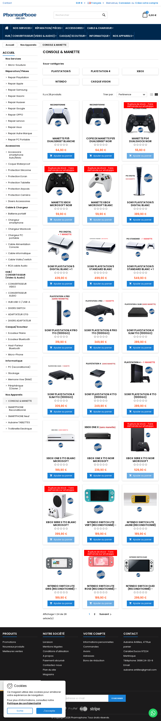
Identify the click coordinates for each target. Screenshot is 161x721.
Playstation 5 (61, 71)
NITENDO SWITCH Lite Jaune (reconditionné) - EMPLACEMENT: (140, 525)
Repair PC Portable (19, 139)
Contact (7, 2)
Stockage (13, 373)
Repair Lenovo (16, 121)
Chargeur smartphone (15, 221)
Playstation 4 (100, 71)
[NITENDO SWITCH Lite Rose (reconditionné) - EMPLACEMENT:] (100, 553)
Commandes (91, 646)
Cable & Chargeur (99, 28)
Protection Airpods (19, 188)
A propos (48, 656)
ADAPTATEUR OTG (18, 314)
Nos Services (22, 28)
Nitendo (61, 81)
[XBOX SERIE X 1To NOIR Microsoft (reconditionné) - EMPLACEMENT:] (140, 425)
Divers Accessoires (19, 201)
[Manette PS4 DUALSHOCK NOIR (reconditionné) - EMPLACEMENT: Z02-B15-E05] (140, 105)
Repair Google (16, 108)
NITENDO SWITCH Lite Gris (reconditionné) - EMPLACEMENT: (61, 588)
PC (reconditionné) (19, 367)
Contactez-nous (52, 665)
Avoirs (86, 651)
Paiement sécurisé (53, 660)
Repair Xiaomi (16, 96)
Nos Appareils (122, 36)
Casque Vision (101, 81)
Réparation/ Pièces (48, 28)
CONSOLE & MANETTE (20, 401)
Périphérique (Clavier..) (15, 387)
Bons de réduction (93, 660)
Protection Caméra (19, 195)
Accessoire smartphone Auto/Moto (15, 154)
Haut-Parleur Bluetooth (15, 347)
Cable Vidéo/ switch (20, 259)
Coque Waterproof (19, 164)
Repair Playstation (18, 77)
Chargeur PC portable (15, 236)
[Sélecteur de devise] (81, 3)
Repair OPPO (15, 114)
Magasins (48, 674)
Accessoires (74, 28)
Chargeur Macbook (19, 229)
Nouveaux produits (13, 646)
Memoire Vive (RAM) (20, 379)
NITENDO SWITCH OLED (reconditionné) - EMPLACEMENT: (140, 588)
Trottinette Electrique (20, 428)
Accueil (9, 53)
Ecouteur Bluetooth (19, 339)
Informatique (98, 36)
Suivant (105, 614)
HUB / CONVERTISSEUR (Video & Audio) (30, 36)
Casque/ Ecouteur (72, 36)
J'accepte (49, 710)
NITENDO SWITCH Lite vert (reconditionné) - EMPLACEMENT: (100, 525)
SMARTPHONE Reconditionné (17, 408)
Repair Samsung (17, 90)
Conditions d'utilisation (56, 651)
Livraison (48, 642)
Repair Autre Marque (20, 133)
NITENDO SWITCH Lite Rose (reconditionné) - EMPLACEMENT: (101, 588)
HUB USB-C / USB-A (19, 302)
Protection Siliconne (19, 170)
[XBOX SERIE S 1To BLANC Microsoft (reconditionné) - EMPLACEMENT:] (60, 489)
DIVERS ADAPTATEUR (19, 320)
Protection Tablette (19, 182)
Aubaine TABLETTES (19, 422)
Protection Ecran (17, 176)
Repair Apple (15, 83)
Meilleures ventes (13, 651)
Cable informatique (19, 253)
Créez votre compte (146, 2)
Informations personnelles (98, 642)
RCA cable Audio (17, 265)
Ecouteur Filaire (17, 333)
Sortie (20, 710)
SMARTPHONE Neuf (18, 416)
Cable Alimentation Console (19, 246)
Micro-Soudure (17, 65)
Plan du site (49, 669)
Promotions (9, 642)
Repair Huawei (16, 102)
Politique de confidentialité (24, 703)
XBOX (140, 71)
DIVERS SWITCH (16, 308)
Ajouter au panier (61, 155)
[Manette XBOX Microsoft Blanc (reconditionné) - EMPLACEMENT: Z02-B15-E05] (100, 169)
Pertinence (132, 95)
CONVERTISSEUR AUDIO (17, 294)
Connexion (125, 2)
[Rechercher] (80, 15)
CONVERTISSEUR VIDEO (17, 285)
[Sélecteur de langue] (96, 3)
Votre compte (94, 634)
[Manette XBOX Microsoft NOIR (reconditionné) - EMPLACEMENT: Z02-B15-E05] (60, 169)
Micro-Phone (15, 354)
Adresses (88, 656)
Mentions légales (53, 646)
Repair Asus (15, 127)
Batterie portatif (17, 213)
